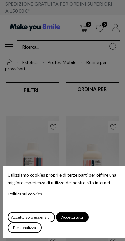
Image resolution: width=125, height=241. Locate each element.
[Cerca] (113, 46)
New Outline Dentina (28, 198)
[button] (92, 89)
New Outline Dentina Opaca (88, 199)
